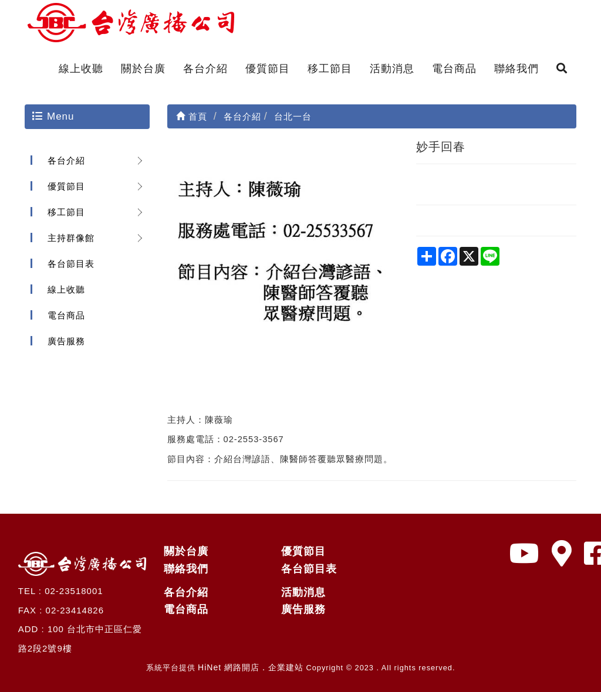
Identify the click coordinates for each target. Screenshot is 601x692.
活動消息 (392, 68)
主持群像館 (71, 238)
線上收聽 (81, 68)
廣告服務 (66, 341)
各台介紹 (205, 68)
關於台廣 (143, 68)
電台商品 (454, 68)
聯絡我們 (516, 68)
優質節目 (267, 68)
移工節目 (330, 68)
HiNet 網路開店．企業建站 (250, 667)
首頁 (191, 116)
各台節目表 (71, 264)
